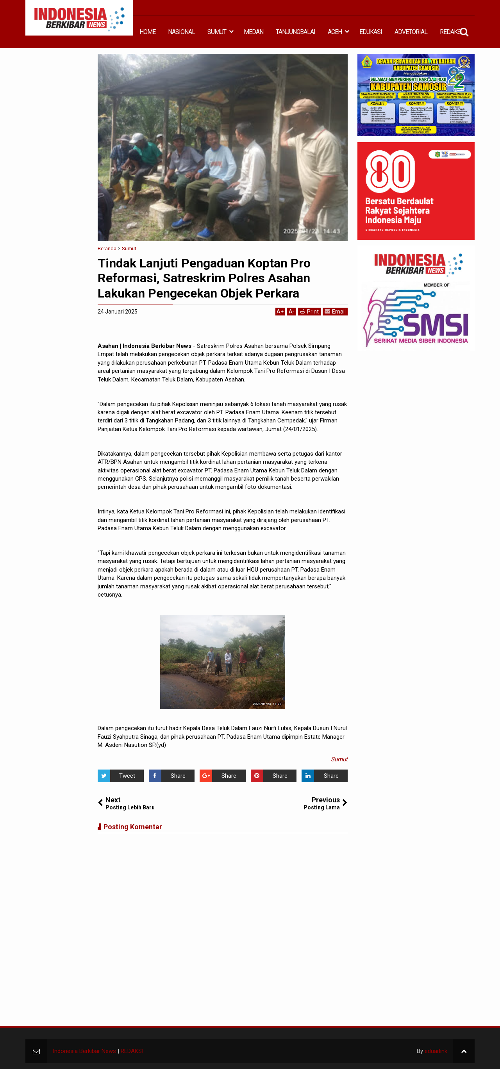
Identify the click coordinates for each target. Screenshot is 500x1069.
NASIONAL (181, 32)
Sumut (339, 759)
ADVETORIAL (411, 32)
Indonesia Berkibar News (84, 1051)
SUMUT (216, 32)
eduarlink (436, 1051)
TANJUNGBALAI (295, 32)
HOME (147, 32)
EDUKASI (370, 32)
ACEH (335, 32)
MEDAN (253, 32)
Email (335, 311)
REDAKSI (451, 32)
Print (309, 311)
